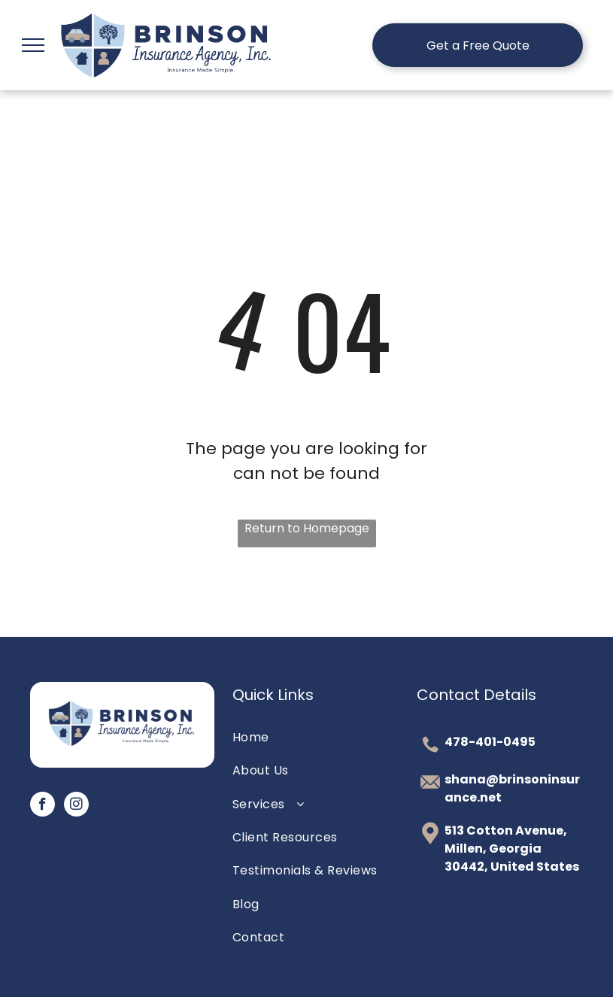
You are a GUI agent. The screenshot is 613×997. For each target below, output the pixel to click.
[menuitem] (306, 737)
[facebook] (42, 806)
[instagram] (76, 806)
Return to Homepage (306, 528)
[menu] (33, 45)
